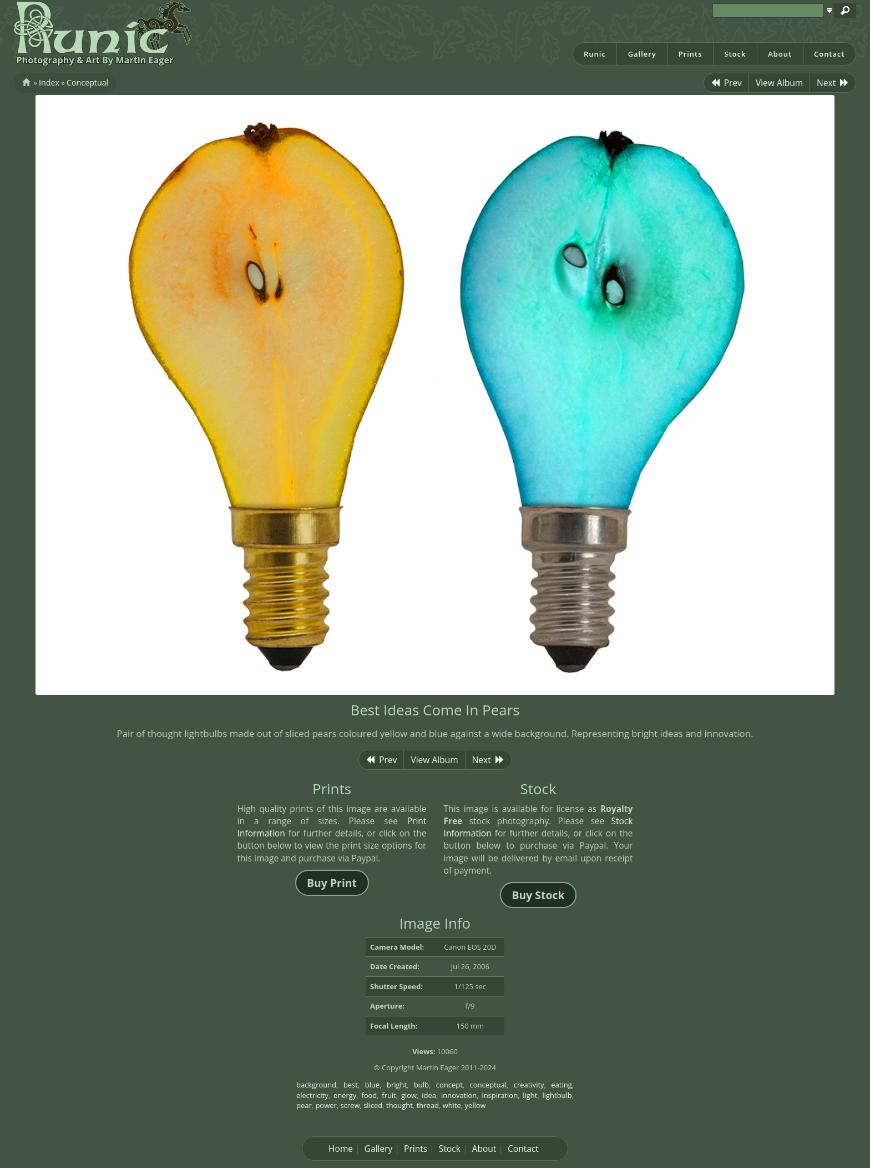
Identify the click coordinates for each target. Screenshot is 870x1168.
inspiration (500, 1095)
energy (344, 1095)
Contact (829, 54)
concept (449, 1085)
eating (561, 1085)
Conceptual (87, 82)
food (369, 1095)
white (452, 1105)
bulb (421, 1085)
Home (340, 1148)
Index (49, 82)
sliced (372, 1105)
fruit (389, 1095)
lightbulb (557, 1095)
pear (304, 1105)
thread (428, 1105)
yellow (475, 1105)
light (530, 1095)
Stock (735, 54)
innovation (459, 1095)
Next (833, 83)
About (780, 54)
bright (397, 1085)
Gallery (642, 54)
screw (350, 1105)
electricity (312, 1095)
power (325, 1105)
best (350, 1085)
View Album (779, 83)
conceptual (488, 1085)
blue (372, 1085)
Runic (595, 54)
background (316, 1085)
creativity (529, 1085)
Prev (726, 83)
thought (399, 1105)
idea (429, 1095)
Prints (690, 54)
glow (409, 1095)
